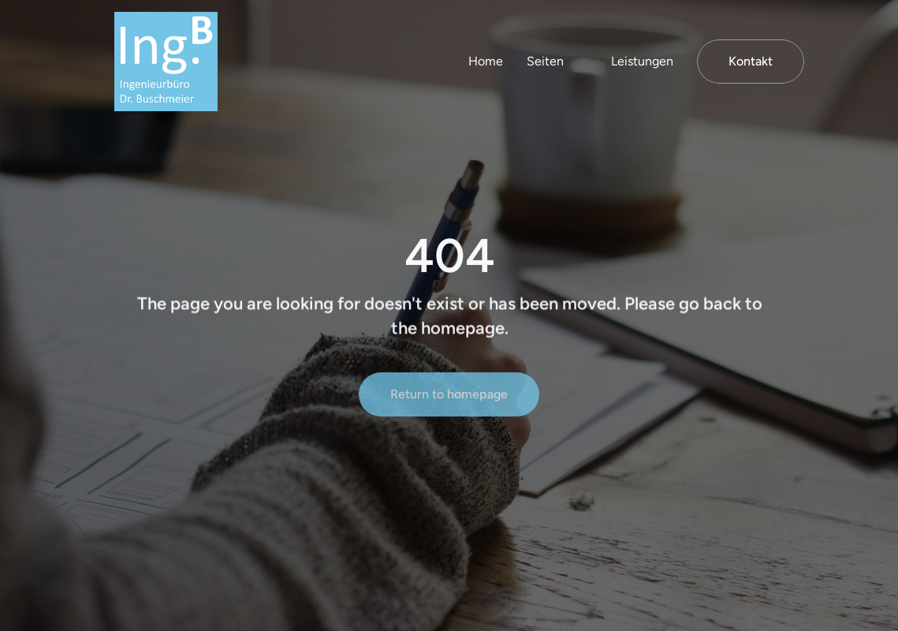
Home (485, 61)
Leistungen (642, 61)
